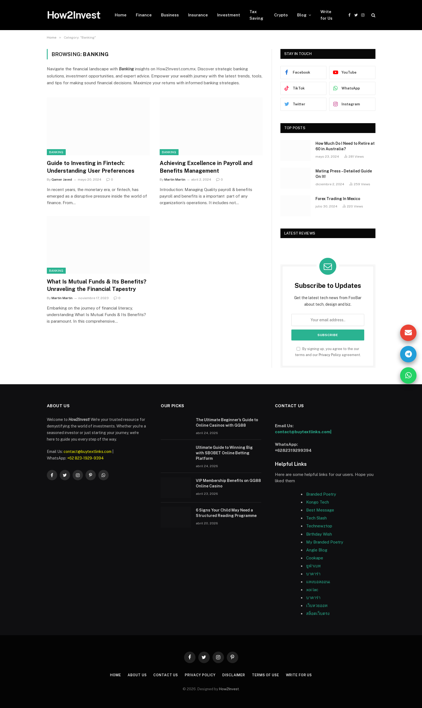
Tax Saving (256, 15)
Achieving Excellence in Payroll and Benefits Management (206, 167)
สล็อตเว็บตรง (317, 613)
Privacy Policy (330, 355)
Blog (301, 15)
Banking (56, 152)
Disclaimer (234, 675)
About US (133, 675)
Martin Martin (174, 179)
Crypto (281, 15)
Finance (144, 15)
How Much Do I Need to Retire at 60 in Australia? (345, 146)
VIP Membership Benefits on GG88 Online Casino (228, 483)
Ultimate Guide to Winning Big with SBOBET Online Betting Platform (224, 453)
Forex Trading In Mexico (337, 198)
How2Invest (229, 689)
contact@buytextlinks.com (87, 451)
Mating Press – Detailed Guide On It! (343, 174)
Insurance (198, 15)
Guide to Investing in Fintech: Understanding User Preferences (90, 167)
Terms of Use (268, 675)
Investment (228, 15)
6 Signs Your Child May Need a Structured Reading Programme (226, 513)
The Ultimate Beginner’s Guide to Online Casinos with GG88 (227, 422)
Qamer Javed (61, 179)
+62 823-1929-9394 (85, 458)
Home (121, 15)
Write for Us (326, 15)
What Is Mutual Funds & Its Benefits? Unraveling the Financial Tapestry (96, 285)
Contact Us (163, 675)
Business (170, 15)
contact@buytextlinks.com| (303, 431)
